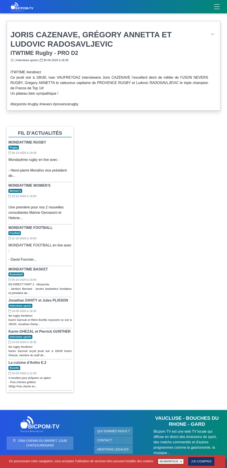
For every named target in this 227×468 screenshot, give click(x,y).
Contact (104, 440)
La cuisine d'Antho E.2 (27, 362)
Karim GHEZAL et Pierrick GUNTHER (39, 331)
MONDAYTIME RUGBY (27, 142)
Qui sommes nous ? (113, 431)
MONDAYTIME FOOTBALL (30, 228)
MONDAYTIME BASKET (28, 269)
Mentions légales (113, 449)
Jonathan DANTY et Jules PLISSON (38, 300)
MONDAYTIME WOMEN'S (29, 185)
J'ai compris (197, 461)
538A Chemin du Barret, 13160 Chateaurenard (40, 443)
